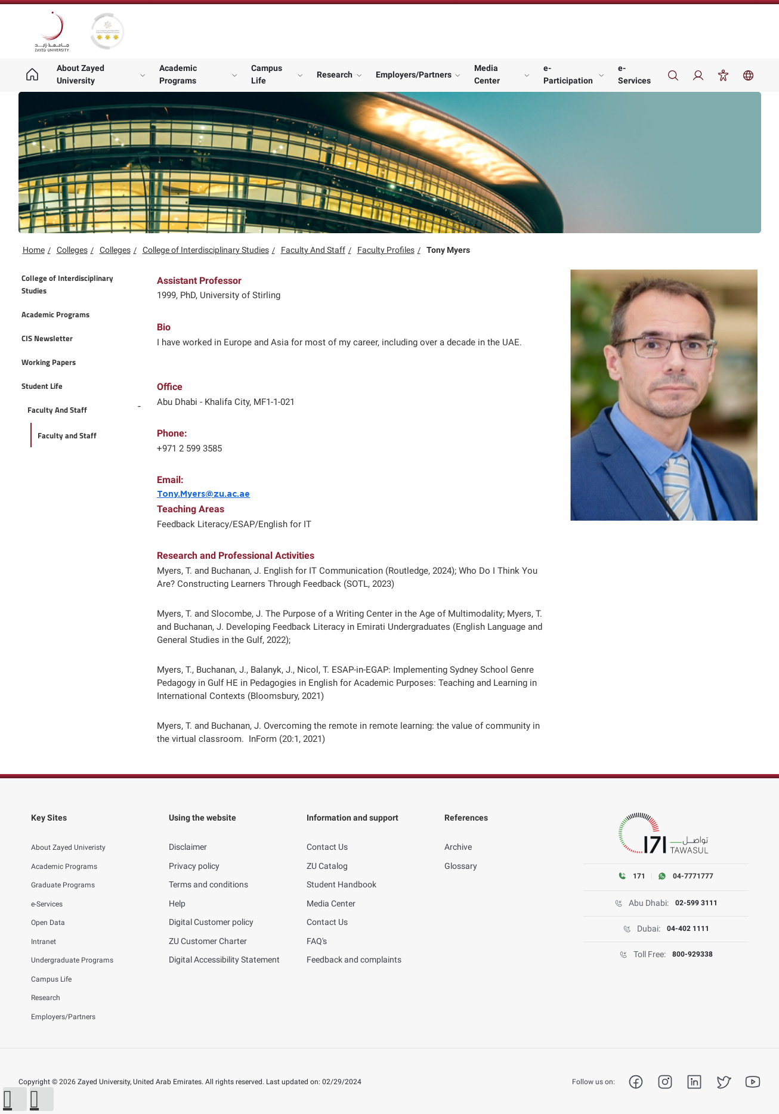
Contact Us (327, 833)
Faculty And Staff (313, 250)
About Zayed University (80, 74)
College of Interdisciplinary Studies (206, 250)
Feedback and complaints (354, 946)
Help (177, 890)
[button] (15, 1099)
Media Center (487, 74)
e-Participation (568, 74)
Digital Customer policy (211, 909)
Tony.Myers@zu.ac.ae (203, 494)
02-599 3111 (696, 903)
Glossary (460, 852)
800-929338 (692, 955)
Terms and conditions (208, 871)
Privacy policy (194, 852)
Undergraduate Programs (78, 946)
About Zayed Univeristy (73, 833)
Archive (458, 833)
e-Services (634, 74)
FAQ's (317, 927)
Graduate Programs (68, 871)
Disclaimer (188, 833)
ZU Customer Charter (208, 927)
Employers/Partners (414, 74)
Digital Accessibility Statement (224, 946)
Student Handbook (341, 871)
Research (335, 74)
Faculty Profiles (386, 250)
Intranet (46, 927)
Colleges (72, 250)
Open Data (50, 909)
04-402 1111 (688, 929)
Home (34, 250)
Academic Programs (178, 74)
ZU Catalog (327, 852)
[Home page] (32, 75)
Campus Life (266, 74)
